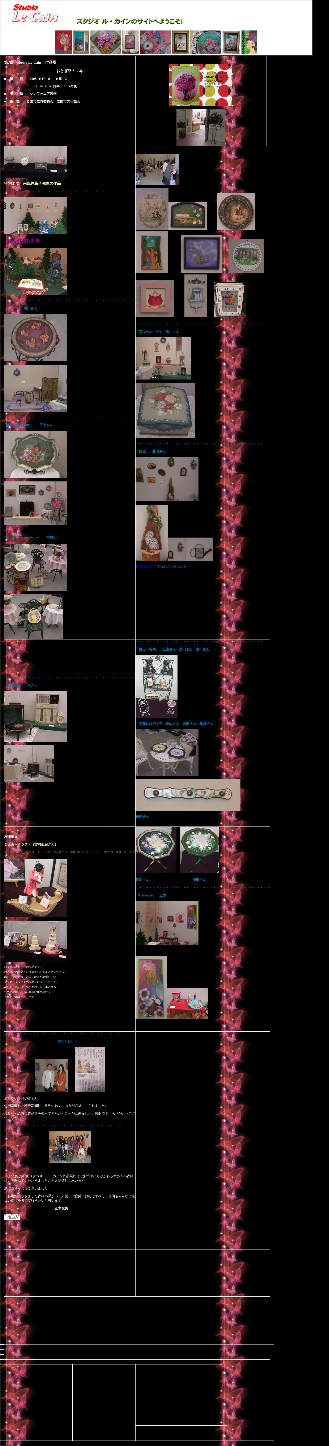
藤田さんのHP (146, 566)
